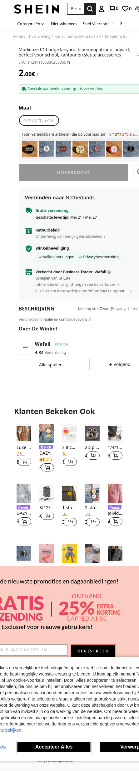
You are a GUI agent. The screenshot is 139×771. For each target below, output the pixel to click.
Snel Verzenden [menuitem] (97, 23)
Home (17, 36)
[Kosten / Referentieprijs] (37, 74)
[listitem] (29, 148)
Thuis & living (39, 36)
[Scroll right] (121, 23)
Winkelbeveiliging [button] (52, 248)
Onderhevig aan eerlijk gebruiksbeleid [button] (69, 236)
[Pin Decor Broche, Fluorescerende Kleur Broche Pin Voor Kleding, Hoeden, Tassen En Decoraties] (115, 554)
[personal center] (101, 8)
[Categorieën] (31, 23)
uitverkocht (73, 172)
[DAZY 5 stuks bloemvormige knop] (24, 493)
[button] (75, 9)
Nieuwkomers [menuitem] (64, 23)
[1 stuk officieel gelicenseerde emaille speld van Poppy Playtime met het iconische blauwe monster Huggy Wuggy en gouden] (69, 554)
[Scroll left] (113, 23)
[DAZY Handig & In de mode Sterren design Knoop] (46, 433)
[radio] (39, 120)
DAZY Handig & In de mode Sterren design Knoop (46, 453)
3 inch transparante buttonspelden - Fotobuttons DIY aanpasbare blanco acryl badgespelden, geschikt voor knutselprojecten (69, 447)
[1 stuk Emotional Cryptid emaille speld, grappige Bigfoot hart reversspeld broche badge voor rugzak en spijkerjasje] (97, 148)
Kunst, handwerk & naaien (78, 36)
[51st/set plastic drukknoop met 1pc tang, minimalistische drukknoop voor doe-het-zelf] (46, 554)
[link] (113, 8)
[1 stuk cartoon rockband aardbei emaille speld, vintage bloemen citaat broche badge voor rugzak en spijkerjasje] (80, 148)
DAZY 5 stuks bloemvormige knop (24, 513)
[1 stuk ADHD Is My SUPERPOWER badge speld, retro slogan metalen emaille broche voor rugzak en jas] (29, 148)
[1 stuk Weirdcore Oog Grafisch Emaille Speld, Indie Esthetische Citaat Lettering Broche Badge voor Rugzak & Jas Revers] (63, 148)
